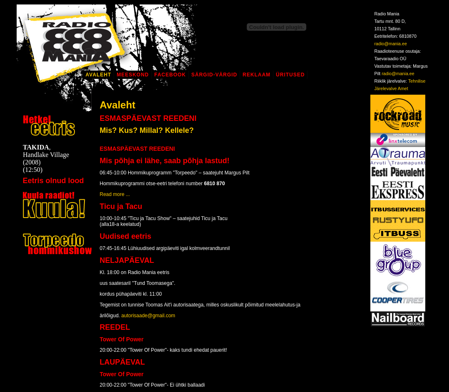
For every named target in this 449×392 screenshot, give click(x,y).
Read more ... (115, 194)
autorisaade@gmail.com (149, 315)
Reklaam (256, 75)
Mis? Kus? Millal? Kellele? (147, 130)
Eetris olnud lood (53, 180)
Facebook (170, 75)
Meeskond (133, 75)
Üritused (290, 75)
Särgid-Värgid (214, 75)
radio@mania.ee (391, 43)
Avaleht (99, 75)
